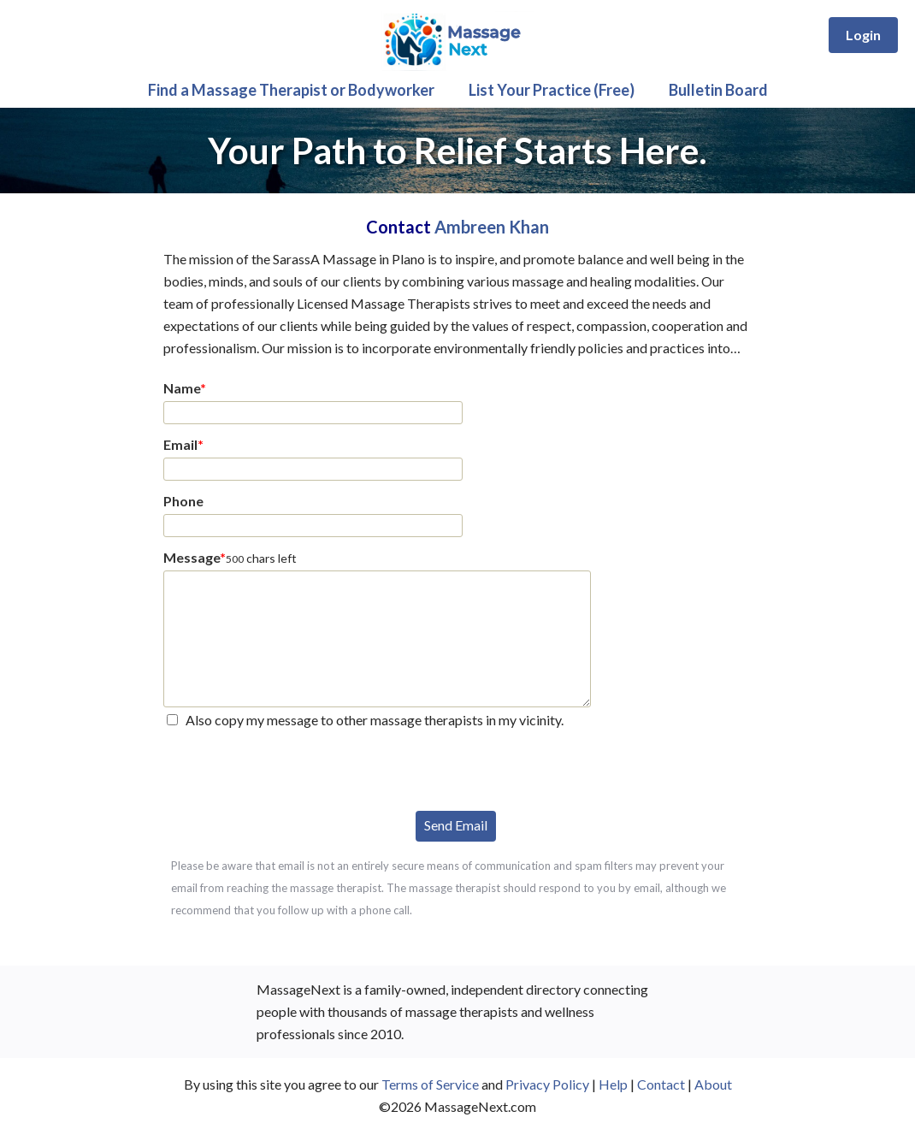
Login (863, 35)
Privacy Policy (547, 1084)
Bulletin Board (718, 89)
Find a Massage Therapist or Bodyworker (291, 89)
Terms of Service (430, 1084)
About (713, 1084)
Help (613, 1084)
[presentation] (293, 768)
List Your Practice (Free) (552, 89)
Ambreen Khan (491, 226)
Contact (661, 1084)
